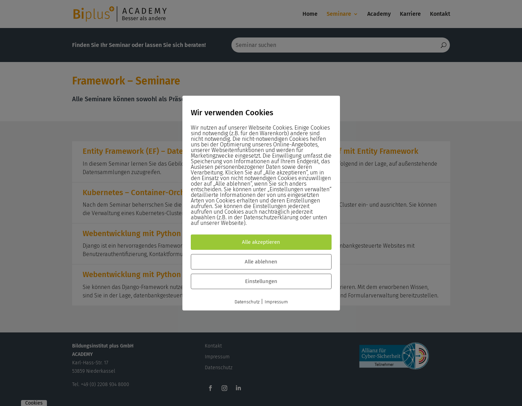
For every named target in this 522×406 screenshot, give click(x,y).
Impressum (276, 301)
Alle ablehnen (261, 262)
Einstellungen (261, 281)
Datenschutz (247, 301)
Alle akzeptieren (261, 242)
